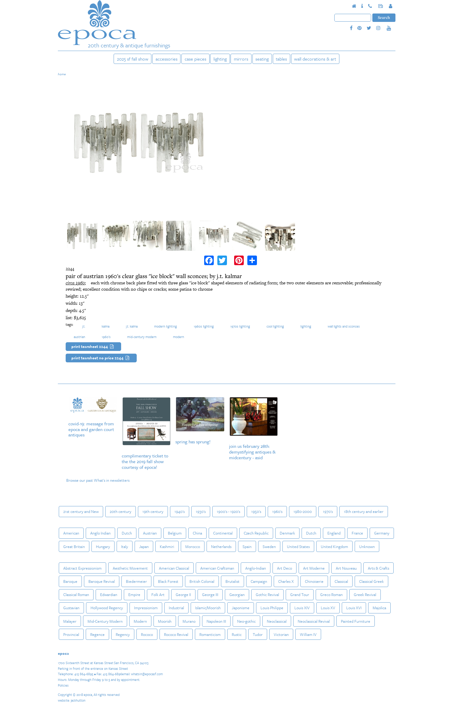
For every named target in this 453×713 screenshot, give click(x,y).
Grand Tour (299, 595)
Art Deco (284, 568)
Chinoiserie (314, 581)
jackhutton (78, 700)
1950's (256, 511)
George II (183, 595)
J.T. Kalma (132, 326)
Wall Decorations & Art (315, 58)
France (357, 533)
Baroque (70, 581)
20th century (120, 511)
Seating (262, 58)
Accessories (166, 58)
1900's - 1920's (228, 511)
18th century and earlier (363, 511)
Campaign (259, 581)
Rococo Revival (176, 634)
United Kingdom (334, 547)
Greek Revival (365, 595)
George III (210, 595)
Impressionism (146, 608)
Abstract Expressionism (82, 568)
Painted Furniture (355, 621)
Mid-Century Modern (141, 336)
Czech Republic (256, 533)
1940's (179, 511)
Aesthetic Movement (130, 568)
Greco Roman (331, 595)
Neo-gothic (246, 621)
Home (62, 74)
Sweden (269, 547)
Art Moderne (314, 568)
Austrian (79, 336)
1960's (106, 336)
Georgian (237, 595)
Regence (97, 634)
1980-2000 (303, 511)
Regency (123, 634)
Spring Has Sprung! (192, 441)
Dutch (127, 533)
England (334, 533)
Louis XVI (354, 608)
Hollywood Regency (107, 608)
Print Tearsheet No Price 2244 (101, 358)
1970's (328, 511)
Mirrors (241, 58)
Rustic (237, 634)
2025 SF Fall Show (132, 58)
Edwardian (108, 595)
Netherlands (221, 547)
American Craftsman (217, 568)
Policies (63, 685)
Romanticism (210, 634)
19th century (152, 511)
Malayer (69, 621)
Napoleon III (216, 621)
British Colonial (201, 581)
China (197, 533)
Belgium (175, 533)
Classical (341, 581)
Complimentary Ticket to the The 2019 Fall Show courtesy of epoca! (145, 461)
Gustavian (71, 608)
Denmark (287, 533)
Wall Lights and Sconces (344, 326)
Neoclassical (277, 621)
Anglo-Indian (255, 568)
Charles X (286, 581)
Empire (134, 595)
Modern (178, 336)
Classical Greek (371, 581)
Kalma (105, 326)
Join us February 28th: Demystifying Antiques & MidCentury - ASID (252, 452)
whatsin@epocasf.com (147, 673)
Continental (223, 533)
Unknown (367, 547)
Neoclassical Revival (314, 621)
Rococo (147, 634)
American (71, 533)
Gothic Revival (267, 595)
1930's (201, 511)
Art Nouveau (346, 568)
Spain (247, 547)
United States (298, 547)
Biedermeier (136, 581)
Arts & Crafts (378, 568)
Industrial (176, 608)
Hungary (103, 547)
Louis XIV (302, 608)
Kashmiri (167, 547)
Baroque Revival (101, 581)
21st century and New (81, 511)
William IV (308, 634)
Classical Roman (76, 595)
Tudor (258, 634)
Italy (124, 547)
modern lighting (165, 326)
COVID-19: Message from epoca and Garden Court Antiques (91, 429)
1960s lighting (204, 326)
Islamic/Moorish (208, 608)
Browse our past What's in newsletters (98, 480)
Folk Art (158, 595)
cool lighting (275, 326)
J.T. (83, 326)
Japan (144, 547)
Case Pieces (195, 58)
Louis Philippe (272, 608)
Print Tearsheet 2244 (93, 346)
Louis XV (328, 608)
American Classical (174, 568)
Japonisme (240, 608)
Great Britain (74, 547)
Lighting (220, 58)
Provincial (71, 634)
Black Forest (168, 581)
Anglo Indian (100, 533)
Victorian (281, 634)
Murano (189, 621)
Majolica (379, 608)
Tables (281, 58)
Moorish (164, 621)
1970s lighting (240, 326)
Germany (381, 533)
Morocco (192, 547)
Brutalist (232, 581)
